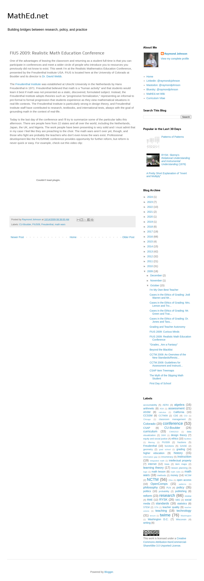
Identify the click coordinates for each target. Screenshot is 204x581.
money (174, 475)
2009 (150, 271)
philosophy (150, 487)
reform (147, 496)
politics (147, 491)
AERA (165, 405)
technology (184, 510)
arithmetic (148, 408)
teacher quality (171, 507)
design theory (179, 435)
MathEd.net (27, 15)
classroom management (172, 419)
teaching (161, 510)
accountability (150, 405)
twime (165, 515)
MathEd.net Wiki (156, 93)
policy (180, 487)
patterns (182, 484)
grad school (165, 449)
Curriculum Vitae (156, 98)
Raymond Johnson (175, 53)
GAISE (183, 446)
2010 (150, 266)
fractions (181, 442)
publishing (181, 491)
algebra (179, 404)
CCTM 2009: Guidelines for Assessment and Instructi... (166, 364)
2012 (150, 256)
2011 (150, 261)
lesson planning (179, 468)
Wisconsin (181, 519)
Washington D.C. (158, 519)
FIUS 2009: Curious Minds (164, 331)
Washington (186, 516)
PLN (168, 487)
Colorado (149, 423)
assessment (176, 408)
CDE (175, 415)
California (179, 412)
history (178, 453)
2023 (150, 202)
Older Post (128, 237)
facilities (187, 439)
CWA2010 (173, 432)
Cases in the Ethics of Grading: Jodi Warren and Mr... (170, 296)
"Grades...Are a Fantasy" (164, 344)
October (155, 285)
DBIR (163, 435)
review (188, 496)
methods (161, 475)
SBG (177, 500)
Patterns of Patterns (172, 136)
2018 (150, 226)
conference (173, 423)
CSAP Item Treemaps (162, 370)
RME (150, 499)
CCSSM (148, 415)
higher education (153, 453)
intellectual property (180, 460)
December (156, 275)
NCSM (188, 475)
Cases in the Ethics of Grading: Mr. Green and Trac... (169, 312)
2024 (150, 196)
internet (152, 464)
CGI (185, 416)
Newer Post (17, 237)
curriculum (150, 431)
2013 (150, 251)
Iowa (166, 464)
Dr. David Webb (52, 76)
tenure (153, 516)
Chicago (147, 419)
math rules (175, 472)
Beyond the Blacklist (161, 349)
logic (145, 472)
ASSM (147, 412)
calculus (162, 412)
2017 (150, 231)
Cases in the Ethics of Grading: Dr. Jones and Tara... (169, 320)
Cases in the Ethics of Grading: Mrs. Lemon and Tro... (170, 304)
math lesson (159, 471)
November (156, 280)
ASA (162, 409)
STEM (146, 507)
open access (184, 479)
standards (162, 503)
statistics (182, 503)
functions (169, 446)
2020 (150, 216)
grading (180, 449)
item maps (181, 464)
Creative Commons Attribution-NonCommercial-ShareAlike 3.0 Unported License (165, 542)
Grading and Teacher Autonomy (167, 326)
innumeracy (167, 457)
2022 (150, 206)
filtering (151, 442)
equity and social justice (155, 438)
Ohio (170, 480)
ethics (175, 438)
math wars (60, 224)
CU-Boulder (25, 224)
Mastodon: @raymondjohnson (163, 85)
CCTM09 (163, 415)
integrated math (157, 461)
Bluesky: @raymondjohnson (162, 89)
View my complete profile (175, 58)
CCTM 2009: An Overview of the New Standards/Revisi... (168, 356)
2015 (150, 241)
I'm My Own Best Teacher (164, 289)
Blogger (108, 571)
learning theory (153, 467)
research (167, 495)
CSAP (146, 427)
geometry (148, 449)
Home (73, 237)
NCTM (153, 479)
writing (147, 522)
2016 (150, 236)
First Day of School (160, 383)
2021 (150, 211)
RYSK (163, 499)
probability (164, 491)
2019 (150, 221)
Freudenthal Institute (28, 84)
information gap (150, 457)
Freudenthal (47, 224)
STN (156, 507)
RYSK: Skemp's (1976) (175, 159)
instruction (184, 456)
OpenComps (159, 484)
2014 (150, 246)
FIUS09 (36, 224)
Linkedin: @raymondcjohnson (163, 80)
